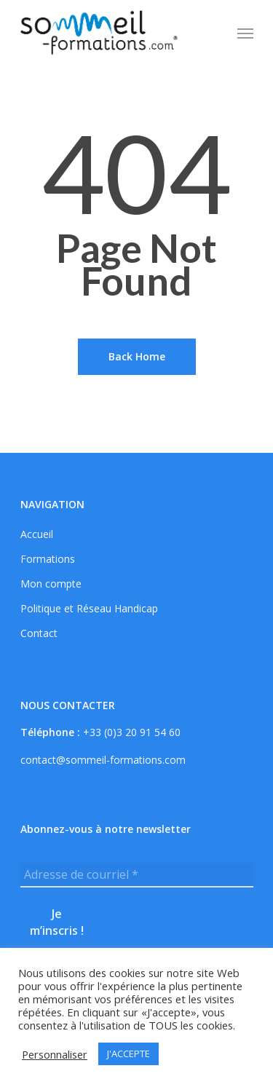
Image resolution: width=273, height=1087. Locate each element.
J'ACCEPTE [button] (128, 1053)
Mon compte (51, 583)
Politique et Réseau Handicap (89, 608)
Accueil (36, 534)
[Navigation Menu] (245, 32)
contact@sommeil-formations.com (103, 760)
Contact (39, 633)
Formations (47, 559)
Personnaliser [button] (54, 1054)
